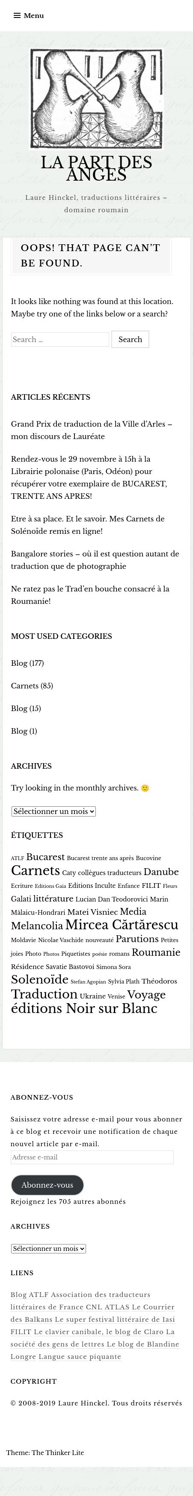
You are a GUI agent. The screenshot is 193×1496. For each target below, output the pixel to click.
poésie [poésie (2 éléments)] (99, 954)
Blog (19, 663)
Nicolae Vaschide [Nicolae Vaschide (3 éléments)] (60, 940)
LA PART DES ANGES (96, 169)
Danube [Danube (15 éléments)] (161, 872)
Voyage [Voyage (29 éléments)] (146, 994)
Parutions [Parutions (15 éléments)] (137, 939)
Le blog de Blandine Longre (112, 1343)
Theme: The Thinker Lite (45, 1452)
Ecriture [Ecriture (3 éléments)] (22, 886)
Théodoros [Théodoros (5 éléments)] (159, 981)
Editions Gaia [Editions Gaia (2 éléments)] (50, 886)
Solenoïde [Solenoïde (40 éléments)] (40, 979)
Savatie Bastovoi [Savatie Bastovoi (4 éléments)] (70, 967)
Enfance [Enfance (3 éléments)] (129, 886)
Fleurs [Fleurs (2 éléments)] (170, 886)
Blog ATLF (29, 1294)
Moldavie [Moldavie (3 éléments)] (23, 940)
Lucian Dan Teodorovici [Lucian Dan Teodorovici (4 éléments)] (111, 899)
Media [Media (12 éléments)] (133, 912)
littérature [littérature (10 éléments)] (53, 899)
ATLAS (77, 1306)
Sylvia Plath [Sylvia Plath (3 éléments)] (124, 981)
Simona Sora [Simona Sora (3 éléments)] (113, 967)
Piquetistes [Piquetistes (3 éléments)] (75, 954)
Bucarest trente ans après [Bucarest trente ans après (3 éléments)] (100, 858)
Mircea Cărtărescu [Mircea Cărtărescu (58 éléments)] (121, 925)
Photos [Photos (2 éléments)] (51, 954)
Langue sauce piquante (51, 1356)
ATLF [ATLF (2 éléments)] (17, 858)
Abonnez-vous (46, 1185)
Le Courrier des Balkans (133, 1306)
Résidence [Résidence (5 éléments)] (27, 967)
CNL (55, 1306)
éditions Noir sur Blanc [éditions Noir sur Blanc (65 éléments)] (84, 1008)
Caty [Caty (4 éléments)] (69, 873)
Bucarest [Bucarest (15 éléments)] (45, 857)
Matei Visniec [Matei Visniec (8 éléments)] (92, 912)
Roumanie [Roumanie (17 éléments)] (155, 952)
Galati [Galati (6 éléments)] (21, 899)
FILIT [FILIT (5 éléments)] (151, 886)
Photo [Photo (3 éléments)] (33, 954)
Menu (34, 16)
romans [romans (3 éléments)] (119, 954)
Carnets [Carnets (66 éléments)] (35, 870)
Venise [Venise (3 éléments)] (116, 996)
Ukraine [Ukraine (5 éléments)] (93, 996)
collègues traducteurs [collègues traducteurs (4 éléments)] (109, 873)
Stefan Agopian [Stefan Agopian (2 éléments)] (88, 982)
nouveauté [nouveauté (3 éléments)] (100, 940)
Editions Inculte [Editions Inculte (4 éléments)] (92, 886)
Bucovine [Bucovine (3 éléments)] (148, 858)
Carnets (24, 686)
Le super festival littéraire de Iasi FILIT (80, 1319)
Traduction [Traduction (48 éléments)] (44, 994)
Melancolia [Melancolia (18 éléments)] (37, 926)
